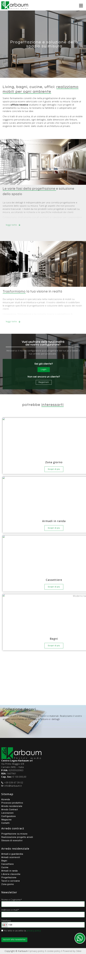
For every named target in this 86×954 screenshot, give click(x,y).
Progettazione (8, 877)
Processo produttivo (12, 803)
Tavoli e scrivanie (10, 881)
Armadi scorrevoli (10, 857)
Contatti (5, 823)
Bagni (4, 860)
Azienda (5, 799)
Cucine (4, 867)
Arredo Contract (9, 809)
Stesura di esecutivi (12, 840)
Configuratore (8, 816)
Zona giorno (7, 884)
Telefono (6, 921)
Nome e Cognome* (11, 900)
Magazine (6, 819)
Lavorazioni (7, 813)
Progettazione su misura (14, 833)
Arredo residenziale (11, 806)
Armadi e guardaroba (12, 854)
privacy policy (34, 930)
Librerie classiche (10, 874)
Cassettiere (7, 864)
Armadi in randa (9, 870)
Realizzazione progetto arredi (17, 837)
